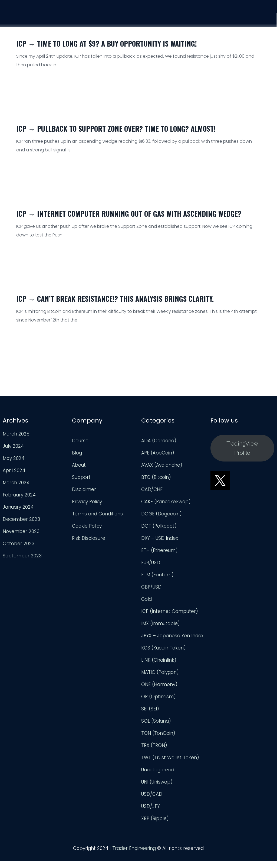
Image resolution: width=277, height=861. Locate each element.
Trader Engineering (134, 852)
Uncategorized (157, 773)
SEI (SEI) (150, 712)
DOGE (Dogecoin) (161, 517)
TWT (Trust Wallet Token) (170, 761)
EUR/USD (150, 566)
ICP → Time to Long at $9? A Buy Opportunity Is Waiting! (106, 43)
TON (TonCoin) (158, 736)
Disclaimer (84, 493)
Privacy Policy (87, 505)
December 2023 (21, 522)
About (79, 468)
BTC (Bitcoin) (156, 480)
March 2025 (16, 437)
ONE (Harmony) (159, 688)
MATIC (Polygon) (160, 675)
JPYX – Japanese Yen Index (172, 639)
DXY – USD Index (159, 541)
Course (172, 15)
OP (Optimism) (158, 700)
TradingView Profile (242, 451)
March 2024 (16, 486)
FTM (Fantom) (157, 578)
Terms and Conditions (97, 517)
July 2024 (13, 449)
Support (235, 16)
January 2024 (18, 510)
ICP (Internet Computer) (169, 615)
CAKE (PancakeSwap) (166, 505)
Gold (146, 602)
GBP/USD (151, 590)
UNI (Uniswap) (157, 785)
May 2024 (13, 462)
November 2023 (21, 535)
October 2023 (18, 547)
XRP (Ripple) (155, 822)
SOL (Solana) (156, 724)
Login (265, 17)
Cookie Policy (87, 529)
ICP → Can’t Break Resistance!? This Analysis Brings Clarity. (115, 298)
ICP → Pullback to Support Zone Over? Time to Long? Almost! (116, 128)
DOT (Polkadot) (159, 529)
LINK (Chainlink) (158, 663)
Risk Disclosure (88, 541)
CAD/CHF (152, 493)
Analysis (203, 15)
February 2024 (19, 498)
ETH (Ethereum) (159, 554)
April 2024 (14, 474)
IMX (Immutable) (160, 627)
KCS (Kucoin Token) (163, 651)
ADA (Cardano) (158, 444)
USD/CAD (151, 797)
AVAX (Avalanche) (161, 468)
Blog (77, 456)
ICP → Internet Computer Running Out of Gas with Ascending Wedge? (128, 213)
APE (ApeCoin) (157, 456)
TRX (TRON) (154, 749)
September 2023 (22, 559)
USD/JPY (150, 810)
